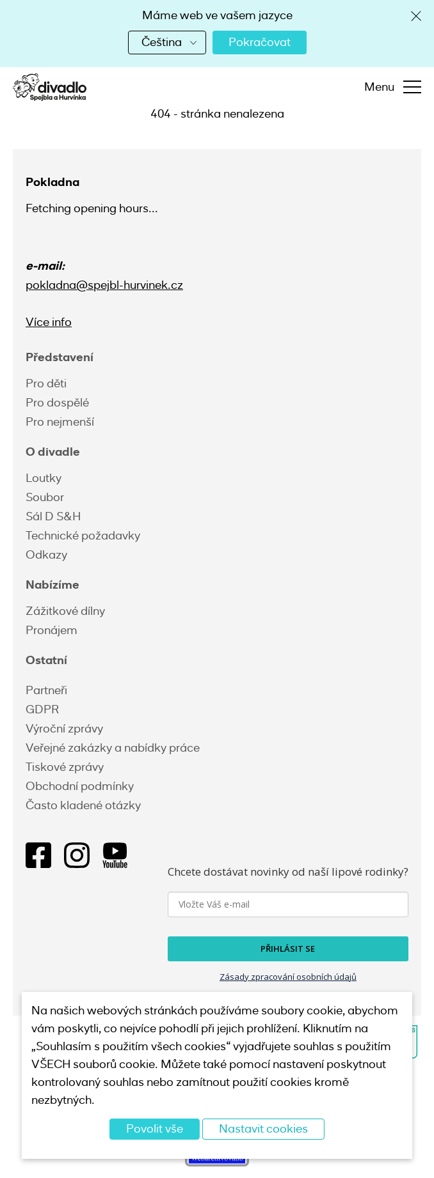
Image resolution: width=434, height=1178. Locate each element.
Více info (49, 322)
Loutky (43, 478)
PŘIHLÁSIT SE (288, 948)
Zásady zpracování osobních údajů (288, 976)
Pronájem (51, 630)
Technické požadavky (83, 535)
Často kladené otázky (83, 805)
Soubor (45, 497)
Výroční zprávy (64, 728)
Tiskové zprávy (65, 767)
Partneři (46, 690)
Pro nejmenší (60, 422)
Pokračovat (260, 42)
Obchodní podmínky (80, 786)
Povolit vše (154, 1128)
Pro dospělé (57, 402)
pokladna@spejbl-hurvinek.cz (104, 285)
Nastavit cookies (263, 1128)
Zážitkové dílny (65, 611)
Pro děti (46, 383)
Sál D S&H (53, 516)
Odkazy (46, 554)
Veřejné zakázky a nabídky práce (113, 748)
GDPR (42, 709)
